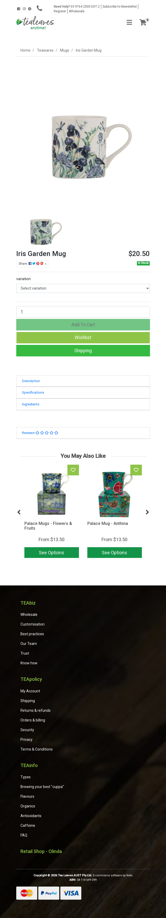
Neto (129, 875)
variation (23, 279)
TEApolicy (31, 679)
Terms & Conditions (36, 749)
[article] (51, 512)
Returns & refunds (35, 710)
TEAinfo (29, 765)
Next (147, 512)
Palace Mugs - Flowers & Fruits (48, 526)
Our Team (28, 644)
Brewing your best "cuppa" (42, 787)
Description (31, 381)
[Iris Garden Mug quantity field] (83, 312)
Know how (29, 663)
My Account (30, 691)
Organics (27, 806)
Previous (19, 512)
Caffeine (27, 825)
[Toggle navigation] (129, 22)
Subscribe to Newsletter (120, 6)
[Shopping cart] (143, 22)
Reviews (40, 433)
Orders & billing (32, 720)
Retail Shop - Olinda (41, 851)
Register (60, 11)
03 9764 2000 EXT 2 (77, 6)
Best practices (32, 634)
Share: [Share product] (31, 263)
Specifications (33, 392)
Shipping (83, 350)
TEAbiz (28, 603)
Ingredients (30, 404)
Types (25, 777)
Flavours (27, 796)
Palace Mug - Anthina (107, 523)
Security (27, 730)
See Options (51, 552)
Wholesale (76, 11)
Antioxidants (30, 816)
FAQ (23, 835)
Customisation (32, 624)
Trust (24, 653)
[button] (83, 337)
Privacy (26, 739)
